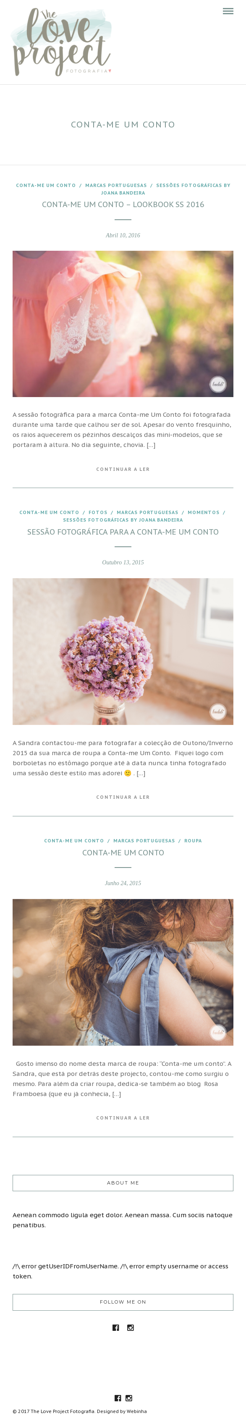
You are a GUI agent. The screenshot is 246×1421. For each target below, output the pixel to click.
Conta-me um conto (46, 185)
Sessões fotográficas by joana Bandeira (123, 520)
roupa (193, 841)
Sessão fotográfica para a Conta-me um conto (123, 532)
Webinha (137, 1411)
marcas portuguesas (116, 185)
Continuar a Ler (123, 469)
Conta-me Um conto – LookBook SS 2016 (123, 204)
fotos (98, 512)
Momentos (204, 512)
